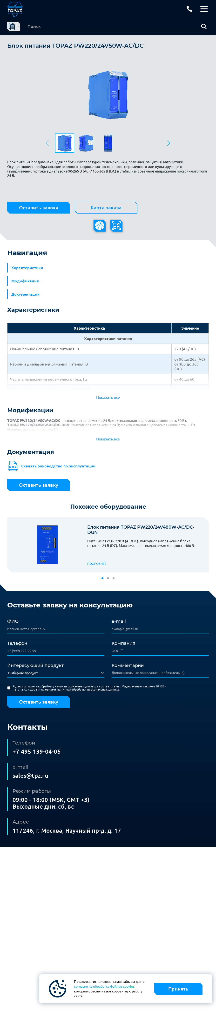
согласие (28, 686)
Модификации (25, 281)
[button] (168, 143)
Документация (25, 294)
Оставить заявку (38, 207)
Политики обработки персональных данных (88, 689)
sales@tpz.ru (30, 775)
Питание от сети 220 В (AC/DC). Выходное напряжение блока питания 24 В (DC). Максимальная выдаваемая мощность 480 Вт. (141, 543)
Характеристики (27, 268)
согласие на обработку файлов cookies (104, 986)
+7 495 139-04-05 (37, 751)
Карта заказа (106, 207)
